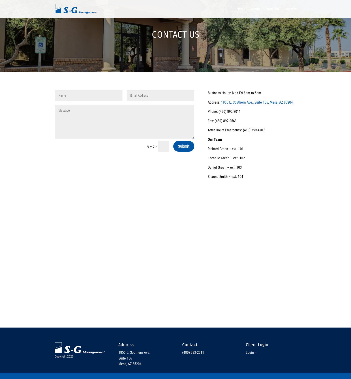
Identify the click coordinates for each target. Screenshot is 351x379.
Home (241, 9)
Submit (184, 146)
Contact (290, 9)
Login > (251, 352)
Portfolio (272, 9)
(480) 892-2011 (193, 352)
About (255, 9)
